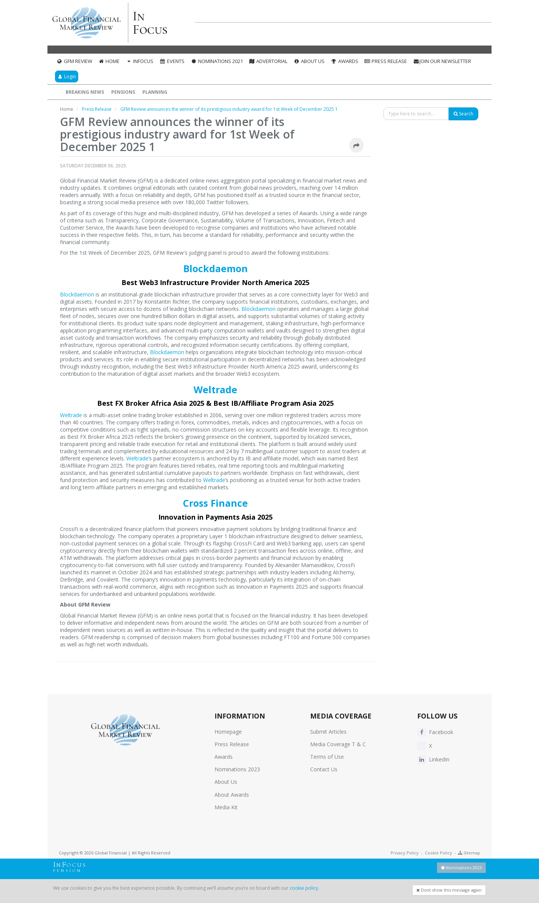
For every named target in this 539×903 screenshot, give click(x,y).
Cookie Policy (438, 853)
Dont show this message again (449, 890)
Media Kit (226, 807)
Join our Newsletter (442, 61)
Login (66, 76)
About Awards (231, 794)
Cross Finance (215, 502)
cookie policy (304, 888)
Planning (154, 92)
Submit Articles (328, 731)
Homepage (228, 731)
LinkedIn (433, 759)
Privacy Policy (405, 853)
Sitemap (469, 853)
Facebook (435, 732)
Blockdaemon (215, 268)
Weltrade (215, 389)
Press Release (385, 61)
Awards (344, 61)
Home (109, 61)
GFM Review (74, 61)
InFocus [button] (139, 61)
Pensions (123, 92)
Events (171, 61)
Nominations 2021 (217, 61)
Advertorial (268, 61)
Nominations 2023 (237, 769)
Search (463, 113)
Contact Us (323, 769)
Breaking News (85, 92)
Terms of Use (327, 756)
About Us (309, 61)
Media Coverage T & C (338, 744)
